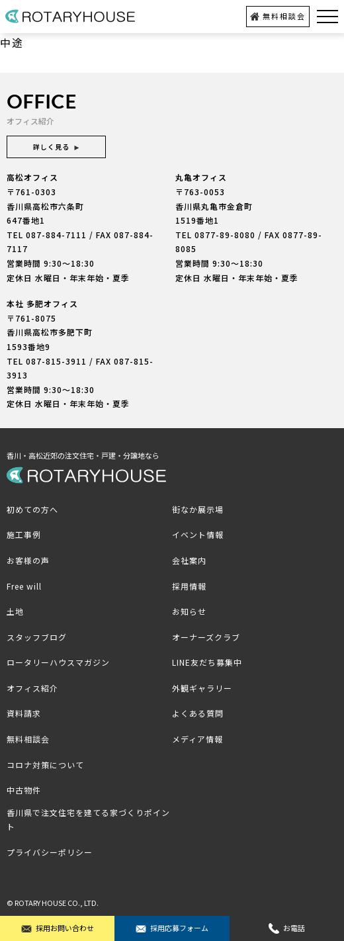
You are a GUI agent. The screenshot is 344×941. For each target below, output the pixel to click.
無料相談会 (277, 16)
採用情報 (189, 586)
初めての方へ (32, 509)
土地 (15, 611)
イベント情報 (198, 534)
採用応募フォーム (172, 928)
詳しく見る (56, 147)
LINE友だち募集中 (207, 662)
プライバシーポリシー (50, 852)
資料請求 (24, 713)
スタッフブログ (37, 637)
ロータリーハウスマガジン (58, 662)
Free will (24, 586)
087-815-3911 (56, 361)
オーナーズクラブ (206, 637)
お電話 (287, 928)
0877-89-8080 (224, 234)
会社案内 (189, 560)
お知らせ (189, 611)
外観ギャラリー (202, 688)
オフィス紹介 (32, 688)
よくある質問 (198, 713)
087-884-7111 (56, 234)
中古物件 (24, 789)
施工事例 (24, 534)
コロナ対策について (45, 764)
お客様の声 (28, 560)
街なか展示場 (198, 509)
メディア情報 (197, 738)
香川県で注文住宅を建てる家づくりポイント (88, 819)
